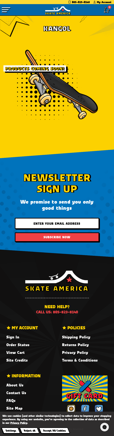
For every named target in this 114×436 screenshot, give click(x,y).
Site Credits (17, 360)
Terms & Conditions (80, 360)
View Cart (15, 352)
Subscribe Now (57, 237)
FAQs (10, 400)
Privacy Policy (75, 352)
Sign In (12, 337)
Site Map (14, 408)
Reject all (29, 430)
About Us (14, 385)
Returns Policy (75, 344)
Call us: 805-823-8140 (57, 312)
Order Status (17, 344)
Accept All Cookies (54, 430)
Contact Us (16, 392)
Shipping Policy (76, 337)
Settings (11, 430)
